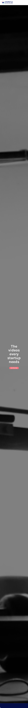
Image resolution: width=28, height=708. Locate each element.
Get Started (14, 368)
